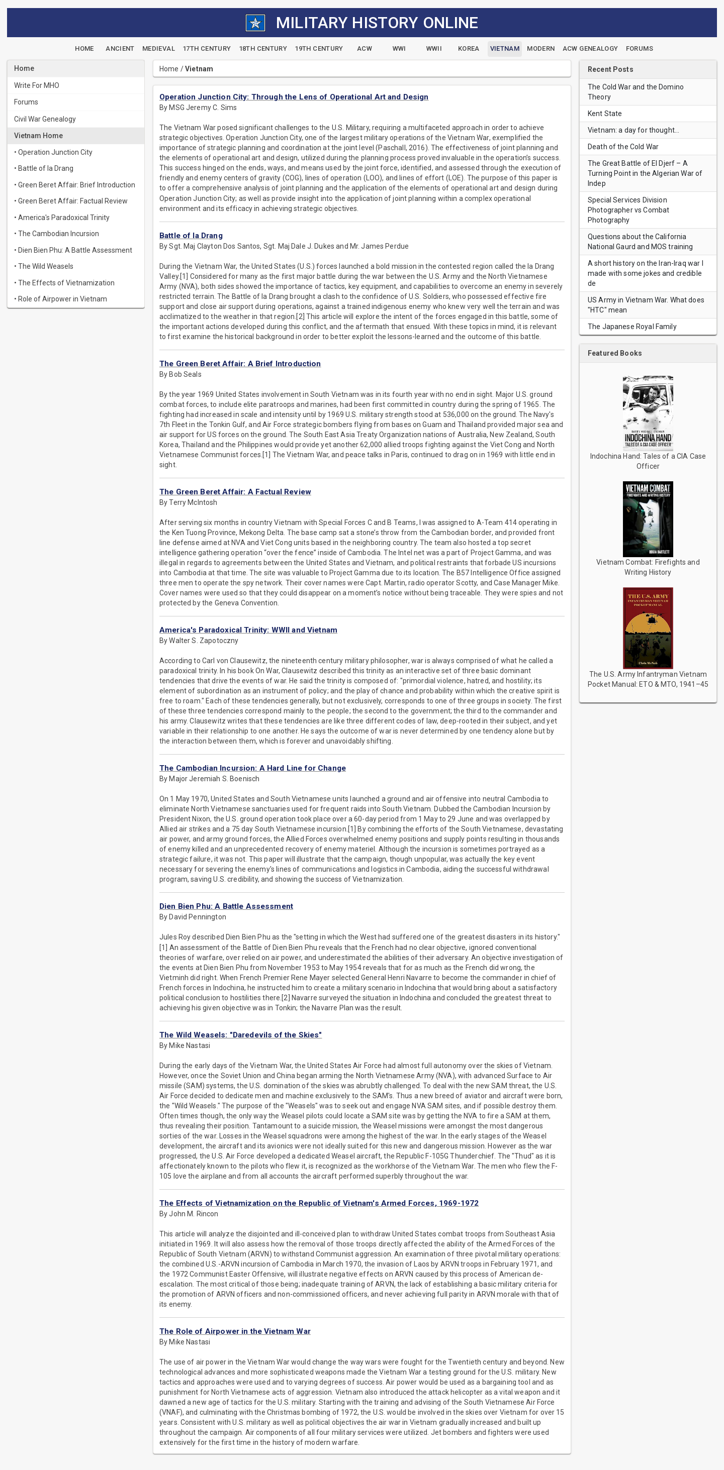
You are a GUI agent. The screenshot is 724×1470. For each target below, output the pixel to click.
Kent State (605, 114)
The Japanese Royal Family (632, 327)
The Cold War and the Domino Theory (636, 92)
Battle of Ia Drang (191, 235)
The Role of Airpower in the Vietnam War (235, 1331)
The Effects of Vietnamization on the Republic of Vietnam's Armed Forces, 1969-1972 (319, 1203)
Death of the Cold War (623, 147)
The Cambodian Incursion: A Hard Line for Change (252, 768)
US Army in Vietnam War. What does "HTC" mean (646, 305)
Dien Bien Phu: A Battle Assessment (226, 906)
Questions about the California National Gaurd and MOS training (640, 242)
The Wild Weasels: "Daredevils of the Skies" (240, 1034)
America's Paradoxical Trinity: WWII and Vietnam (248, 630)
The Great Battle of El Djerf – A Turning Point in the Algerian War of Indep (645, 173)
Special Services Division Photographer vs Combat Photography (628, 210)
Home (169, 69)
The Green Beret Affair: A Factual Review (235, 491)
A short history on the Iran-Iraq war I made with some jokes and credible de (645, 273)
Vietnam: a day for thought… (633, 130)
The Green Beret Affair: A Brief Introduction (240, 363)
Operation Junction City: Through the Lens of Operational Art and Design (294, 96)
